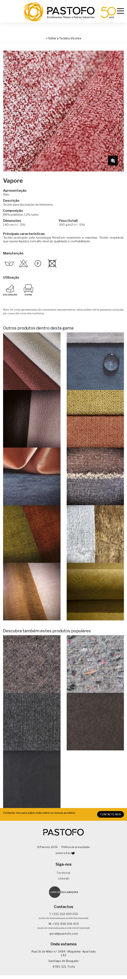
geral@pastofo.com (63, 937)
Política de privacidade (75, 850)
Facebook (63, 876)
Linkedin (63, 882)
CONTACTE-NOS (111, 818)
